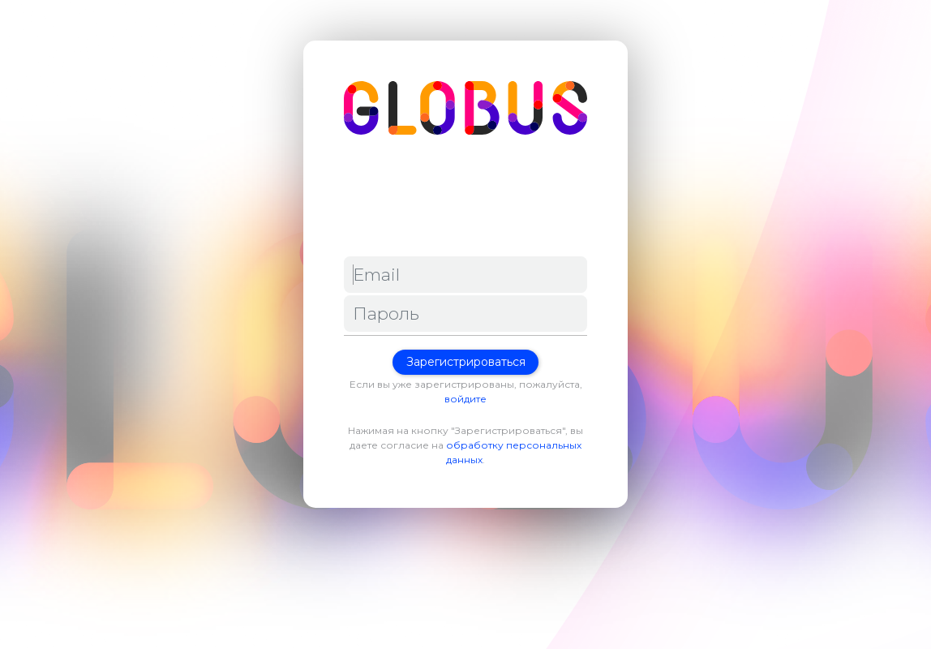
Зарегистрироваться (466, 362)
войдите (465, 399)
